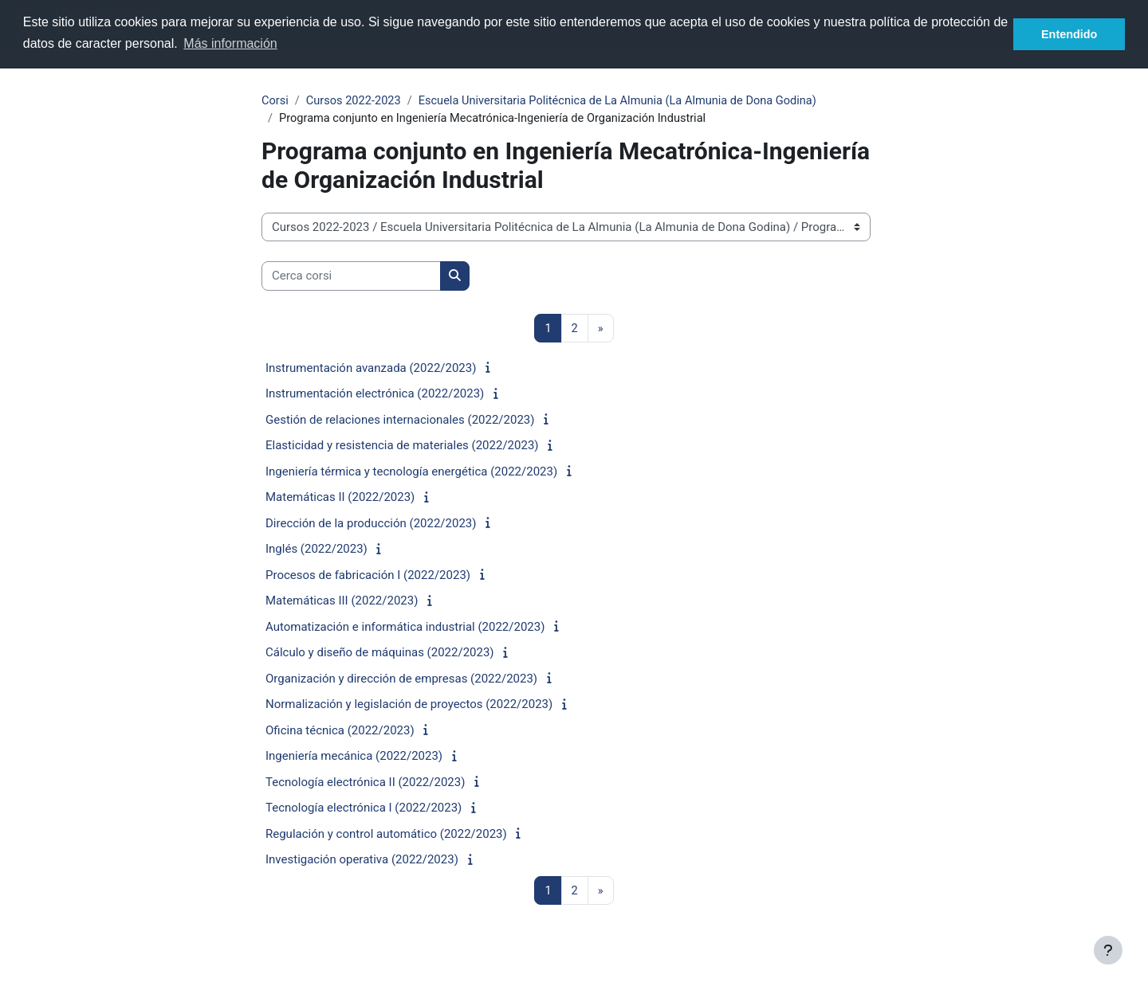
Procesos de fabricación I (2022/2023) (367, 576)
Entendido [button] (1069, 34)
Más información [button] (230, 43)
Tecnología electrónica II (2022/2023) (365, 784)
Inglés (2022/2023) (316, 550)
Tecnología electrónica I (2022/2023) (363, 809)
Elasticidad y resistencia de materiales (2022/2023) (402, 447)
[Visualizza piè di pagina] (1108, 950)
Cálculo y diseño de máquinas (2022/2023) (379, 654)
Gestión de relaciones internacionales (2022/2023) (400, 421)
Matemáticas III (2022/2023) (341, 602)
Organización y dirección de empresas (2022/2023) (401, 680)
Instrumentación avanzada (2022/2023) (370, 369)
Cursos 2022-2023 (355, 101)
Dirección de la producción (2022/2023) (371, 525)
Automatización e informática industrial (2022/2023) (405, 628)
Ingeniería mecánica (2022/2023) (353, 757)
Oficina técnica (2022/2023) (340, 732)
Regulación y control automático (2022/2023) (386, 835)
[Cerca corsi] (351, 277)
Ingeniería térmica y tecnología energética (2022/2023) (411, 473)
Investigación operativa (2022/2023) (361, 861)
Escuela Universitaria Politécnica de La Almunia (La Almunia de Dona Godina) (627, 101)
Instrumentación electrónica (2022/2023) (374, 395)
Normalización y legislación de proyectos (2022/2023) (408, 705)
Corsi (275, 101)
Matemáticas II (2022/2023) (340, 498)
